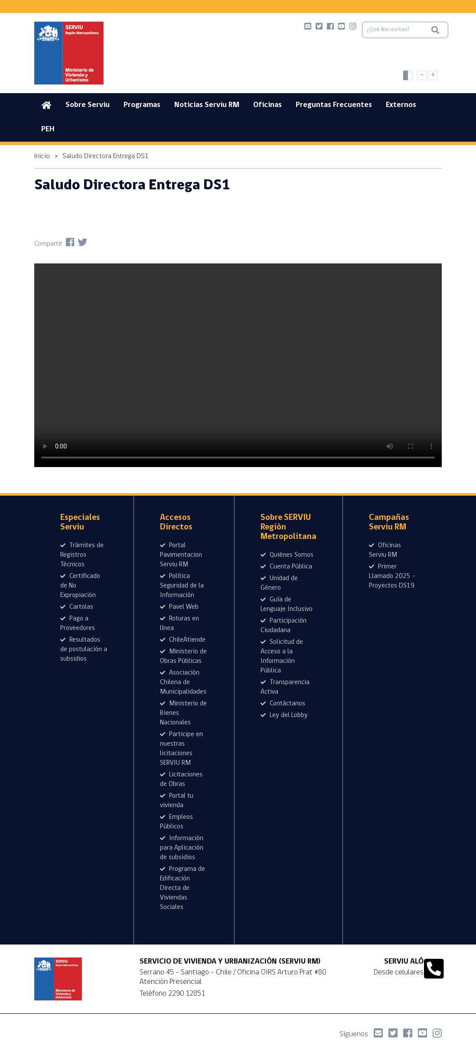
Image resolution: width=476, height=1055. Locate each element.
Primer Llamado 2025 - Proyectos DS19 (392, 576)
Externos (401, 105)
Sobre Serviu (87, 105)
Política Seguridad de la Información (182, 586)
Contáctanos (283, 703)
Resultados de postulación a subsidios (83, 649)
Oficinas (267, 105)
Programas (142, 105)
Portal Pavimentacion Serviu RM (181, 555)
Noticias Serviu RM (206, 105)
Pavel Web (179, 607)
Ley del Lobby (284, 715)
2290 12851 (186, 993)
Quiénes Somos (287, 555)
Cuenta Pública (286, 566)
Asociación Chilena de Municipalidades (183, 682)
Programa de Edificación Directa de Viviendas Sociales (182, 888)
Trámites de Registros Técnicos (82, 555)
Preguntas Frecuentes (334, 105)
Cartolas (76, 607)
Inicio (42, 156)
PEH (48, 129)
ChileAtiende (182, 639)
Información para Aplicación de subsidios (181, 848)
